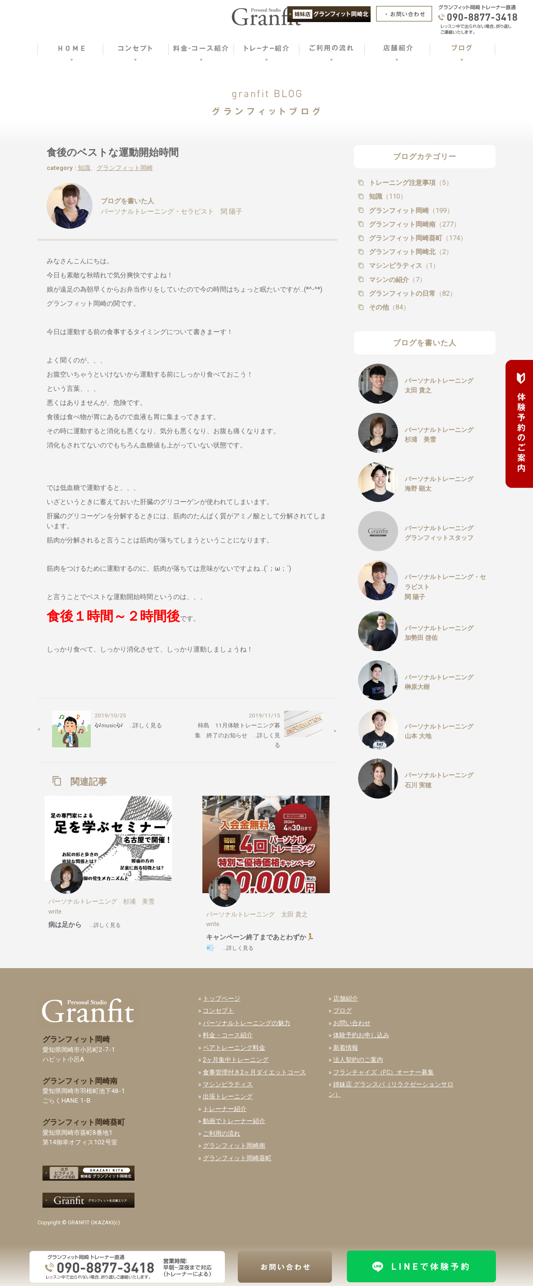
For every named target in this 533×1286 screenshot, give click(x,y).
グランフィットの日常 (411, 293)
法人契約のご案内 (358, 1060)
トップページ (221, 998)
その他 (388, 307)
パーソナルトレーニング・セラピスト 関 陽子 (171, 211)
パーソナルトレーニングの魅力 (246, 1023)
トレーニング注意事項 (410, 183)
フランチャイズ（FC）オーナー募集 (383, 1072)
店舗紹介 (345, 998)
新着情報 (345, 1047)
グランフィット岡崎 (125, 168)
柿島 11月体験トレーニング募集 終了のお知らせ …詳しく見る (237, 735)
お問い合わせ (352, 1023)
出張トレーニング (228, 1096)
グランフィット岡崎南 (413, 224)
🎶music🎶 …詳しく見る (128, 725)
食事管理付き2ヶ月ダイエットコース (254, 1072)
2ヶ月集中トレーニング (236, 1060)
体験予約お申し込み (361, 1035)
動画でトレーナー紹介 (234, 1121)
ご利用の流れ (221, 1133)
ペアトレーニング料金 (234, 1047)
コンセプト (218, 1010)
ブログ (342, 1010)
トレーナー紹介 (225, 1109)
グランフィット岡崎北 (410, 252)
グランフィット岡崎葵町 (417, 238)
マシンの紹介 (396, 280)
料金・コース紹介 (228, 1035)
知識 (84, 168)
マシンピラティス (403, 266)
